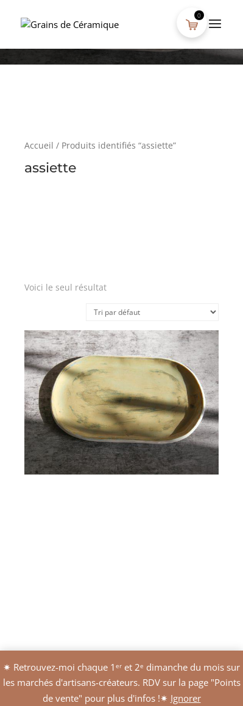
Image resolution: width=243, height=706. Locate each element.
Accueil (39, 145)
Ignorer (186, 698)
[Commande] (152, 312)
